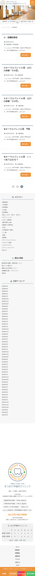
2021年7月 (5, 415)
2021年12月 (5, 402)
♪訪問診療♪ (15, 44)
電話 (4, 573)
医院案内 (17, 553)
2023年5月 (5, 367)
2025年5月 (5, 316)
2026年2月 (5, 293)
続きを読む (25, 55)
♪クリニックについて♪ (8, 247)
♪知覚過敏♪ (5, 212)
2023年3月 (5, 372)
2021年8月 (5, 412)
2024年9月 (5, 334)
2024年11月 (5, 331)
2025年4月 (5, 319)
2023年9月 (5, 359)
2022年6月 (5, 389)
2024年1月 (5, 349)
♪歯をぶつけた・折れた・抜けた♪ (11, 214)
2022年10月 (5, 379)
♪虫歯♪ (4, 235)
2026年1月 (5, 296)
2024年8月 (5, 336)
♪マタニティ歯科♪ (7, 242)
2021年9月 (5, 410)
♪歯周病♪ (4, 237)
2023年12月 (5, 351)
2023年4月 (5, 369)
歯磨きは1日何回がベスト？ (10, 268)
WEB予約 (13, 573)
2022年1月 (5, 399)
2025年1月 (5, 326)
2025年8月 (5, 309)
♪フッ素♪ (4, 232)
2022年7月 (5, 387)
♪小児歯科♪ (5, 204)
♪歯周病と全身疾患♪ (7, 225)
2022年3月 (5, 397)
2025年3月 (5, 321)
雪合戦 (4, 273)
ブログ (17, 565)
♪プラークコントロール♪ (9, 240)
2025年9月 (5, 306)
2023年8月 (5, 362)
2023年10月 (5, 357)
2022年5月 (5, 392)
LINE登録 (30, 573)
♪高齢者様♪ (9, 44)
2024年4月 (5, 341)
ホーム (17, 547)
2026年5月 (5, 288)
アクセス (17, 559)
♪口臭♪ (4, 227)
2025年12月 (5, 298)
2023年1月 (5, 374)
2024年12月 (5, 329)
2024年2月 (5, 346)
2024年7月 (5, 339)
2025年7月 (5, 311)
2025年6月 (5, 314)
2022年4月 (5, 394)
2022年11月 (5, 377)
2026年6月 (5, 286)
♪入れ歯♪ (4, 209)
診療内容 (17, 556)
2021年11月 (5, 404)
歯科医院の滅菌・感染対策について (12, 263)
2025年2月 (5, 324)
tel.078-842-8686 (17, 514)
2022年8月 (5, 384)
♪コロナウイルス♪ (7, 245)
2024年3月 (5, 344)
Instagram (22, 573)
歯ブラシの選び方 (7, 265)
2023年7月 (5, 364)
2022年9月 (5, 382)
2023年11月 (5, 354)
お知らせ (4, 250)
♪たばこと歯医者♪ (7, 220)
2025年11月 (5, 301)
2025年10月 (5, 304)
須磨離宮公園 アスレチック (10, 270)
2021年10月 (5, 407)
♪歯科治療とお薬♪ (7, 222)
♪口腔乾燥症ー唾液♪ (7, 230)
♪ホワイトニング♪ (7, 217)
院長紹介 (17, 550)
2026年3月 (5, 291)
